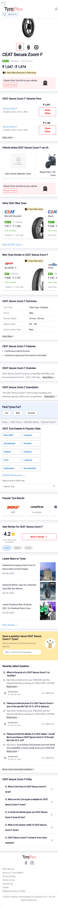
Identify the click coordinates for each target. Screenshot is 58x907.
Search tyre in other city (13, 480)
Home (4, 422)
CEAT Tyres (15, 422)
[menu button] (3, 4)
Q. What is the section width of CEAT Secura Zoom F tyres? (26, 827)
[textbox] (29, 487)
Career (5, 887)
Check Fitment (10, 85)
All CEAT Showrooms (12, 475)
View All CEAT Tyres (11, 244)
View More (7, 336)
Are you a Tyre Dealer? (13, 872)
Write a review (39, 537)
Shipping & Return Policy (14, 891)
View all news (8, 625)
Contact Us (7, 883)
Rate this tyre (26, 61)
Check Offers (47, 112)
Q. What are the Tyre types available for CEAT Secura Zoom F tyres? (26, 802)
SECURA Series (31, 422)
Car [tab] (6, 413)
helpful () (47, 693)
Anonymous (13, 692)
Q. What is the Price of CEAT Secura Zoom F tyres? (25, 789)
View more (7, 137)
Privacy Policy (9, 876)
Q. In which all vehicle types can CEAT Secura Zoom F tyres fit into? (26, 815)
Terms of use (8, 880)
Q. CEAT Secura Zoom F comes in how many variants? (26, 840)
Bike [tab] (18, 413)
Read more (48, 377)
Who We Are (8, 869)
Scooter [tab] (31, 413)
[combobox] (29, 487)
